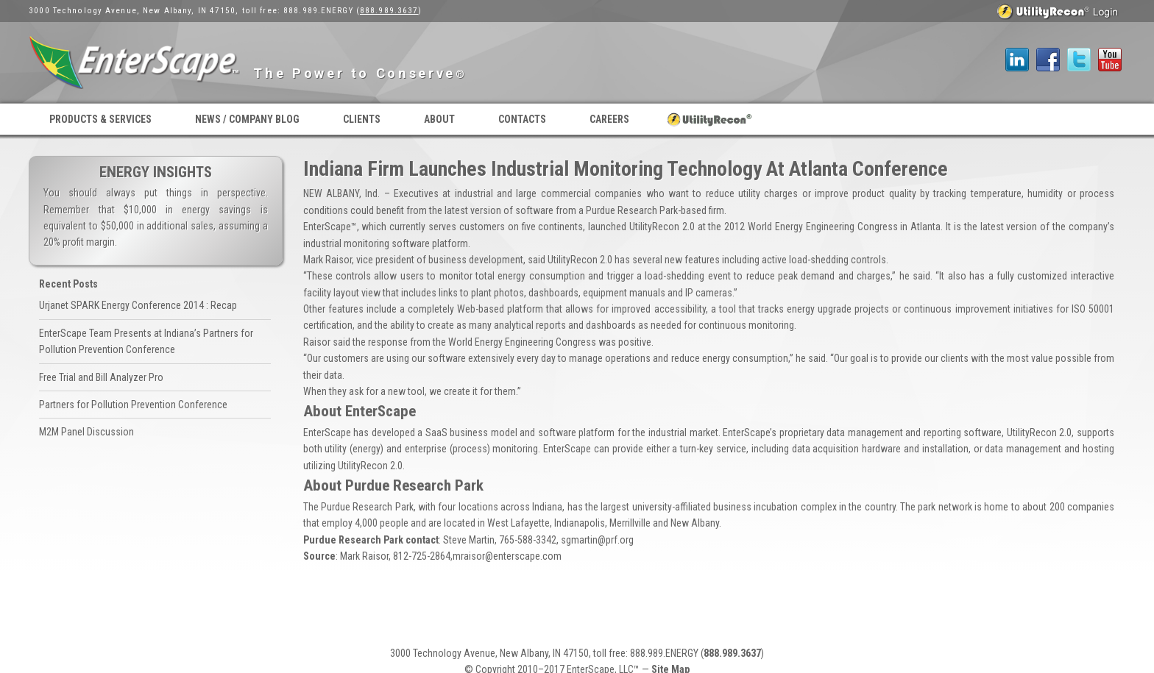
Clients (361, 119)
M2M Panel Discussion (86, 432)
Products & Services (100, 119)
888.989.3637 (389, 10)
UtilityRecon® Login (709, 119)
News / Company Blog (247, 119)
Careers (609, 119)
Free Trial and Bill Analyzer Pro (101, 377)
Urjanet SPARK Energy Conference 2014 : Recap (138, 305)
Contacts (522, 119)
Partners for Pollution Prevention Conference (133, 404)
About (439, 119)
